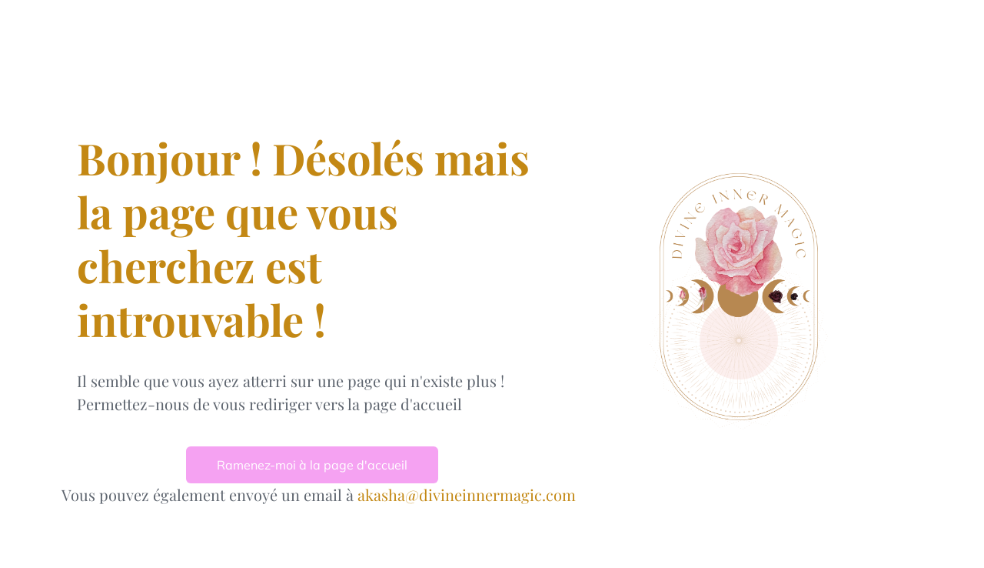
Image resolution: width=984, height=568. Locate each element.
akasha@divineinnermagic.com (466, 494)
